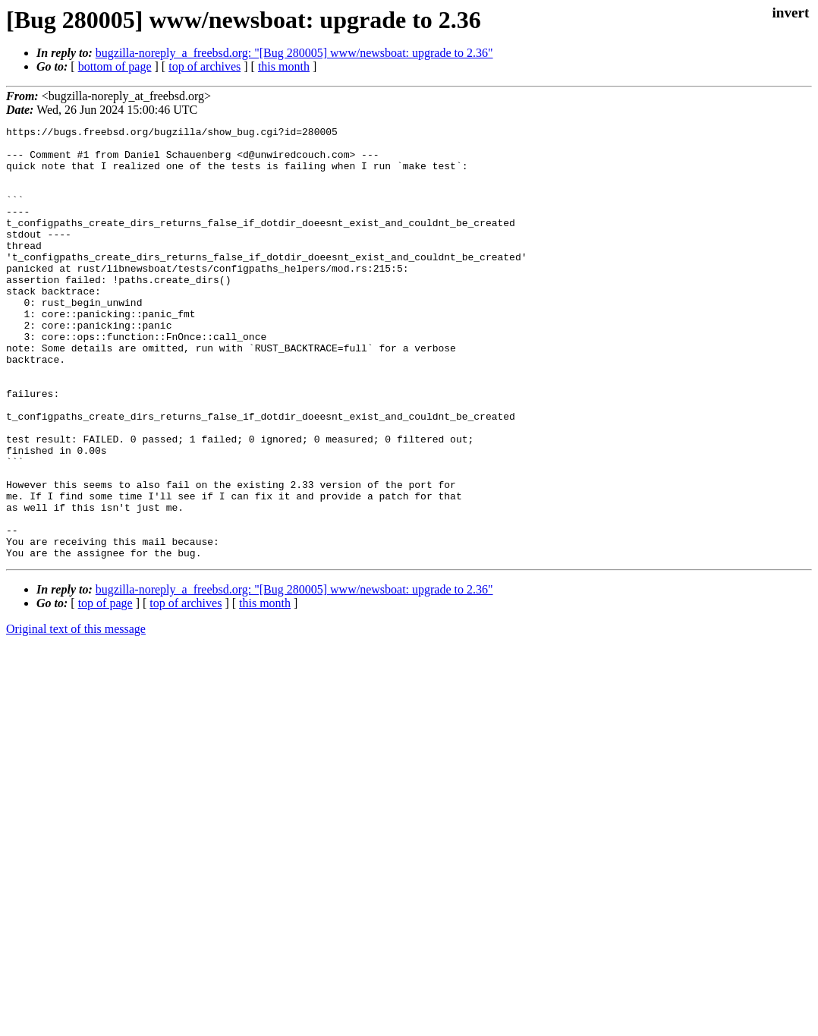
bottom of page (115, 66)
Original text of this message (76, 715)
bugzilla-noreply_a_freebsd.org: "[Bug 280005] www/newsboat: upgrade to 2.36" (294, 52)
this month (284, 66)
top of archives (204, 66)
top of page (105, 689)
